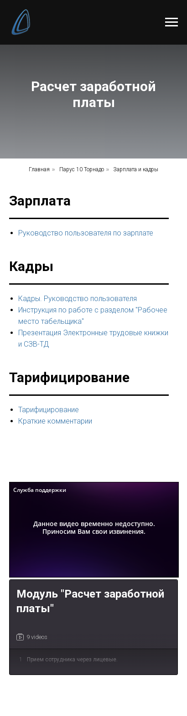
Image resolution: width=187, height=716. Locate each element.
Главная (39, 169)
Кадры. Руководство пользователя (77, 298)
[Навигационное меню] (171, 22)
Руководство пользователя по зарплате (85, 233)
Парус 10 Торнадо (81, 169)
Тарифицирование (48, 409)
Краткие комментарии (55, 421)
